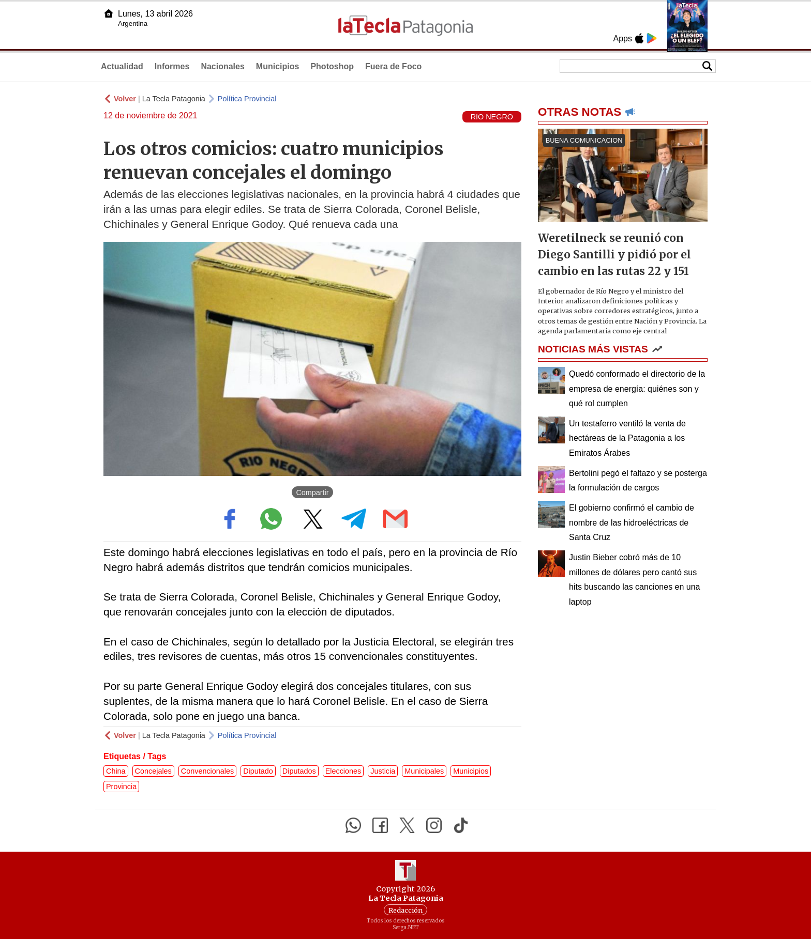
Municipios (277, 66)
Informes (172, 66)
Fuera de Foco (393, 66)
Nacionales (222, 66)
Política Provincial (247, 99)
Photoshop (332, 66)
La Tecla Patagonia (173, 99)
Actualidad (122, 66)
